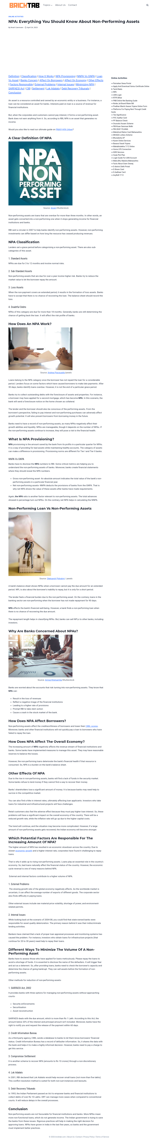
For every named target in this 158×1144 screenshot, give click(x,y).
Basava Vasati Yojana (121, 143)
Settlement (38, 88)
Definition (13, 76)
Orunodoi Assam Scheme (123, 124)
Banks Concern (29, 80)
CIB (28, 88)
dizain (53, 208)
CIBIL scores (92, 726)
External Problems (45, 84)
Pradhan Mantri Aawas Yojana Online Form (130, 106)
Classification (29, 76)
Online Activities (15, 17)
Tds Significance (119, 115)
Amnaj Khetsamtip (53, 680)
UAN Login (117, 95)
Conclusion (14, 92)
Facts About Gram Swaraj (123, 164)
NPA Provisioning (65, 76)
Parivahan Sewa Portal (122, 83)
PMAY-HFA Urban (64, 129)
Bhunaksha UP (119, 138)
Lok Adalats (53, 88)
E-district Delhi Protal (121, 167)
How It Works (46, 76)
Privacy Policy (88, 1137)
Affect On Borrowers (51, 80)
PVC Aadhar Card (120, 118)
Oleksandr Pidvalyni (56, 578)
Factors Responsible (21, 84)
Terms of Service (102, 1137)
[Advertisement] (79, 55)
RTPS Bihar (117, 98)
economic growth (23, 850)
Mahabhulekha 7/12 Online (123, 146)
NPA (115, 92)
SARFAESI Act (16, 88)
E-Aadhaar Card (119, 172)
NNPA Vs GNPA (86, 76)
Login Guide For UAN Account (125, 158)
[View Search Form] (147, 5)
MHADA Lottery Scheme (122, 135)
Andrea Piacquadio (56, 372)
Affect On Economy (76, 80)
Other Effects (95, 80)
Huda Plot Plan (119, 155)
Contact (72, 5)
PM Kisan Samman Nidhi (123, 126)
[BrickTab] (24, 5)
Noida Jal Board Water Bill (123, 103)
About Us (60, 5)
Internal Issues (65, 84)
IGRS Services (118, 152)
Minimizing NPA (85, 84)
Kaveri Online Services (122, 141)
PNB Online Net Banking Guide (125, 101)
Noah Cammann (17, 27)
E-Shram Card (118, 169)
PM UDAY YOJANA (120, 129)
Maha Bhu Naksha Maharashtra (125, 161)
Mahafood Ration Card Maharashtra (127, 132)
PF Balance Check (120, 121)
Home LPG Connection (122, 149)
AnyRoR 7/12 (118, 175)
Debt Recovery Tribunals (75, 88)
